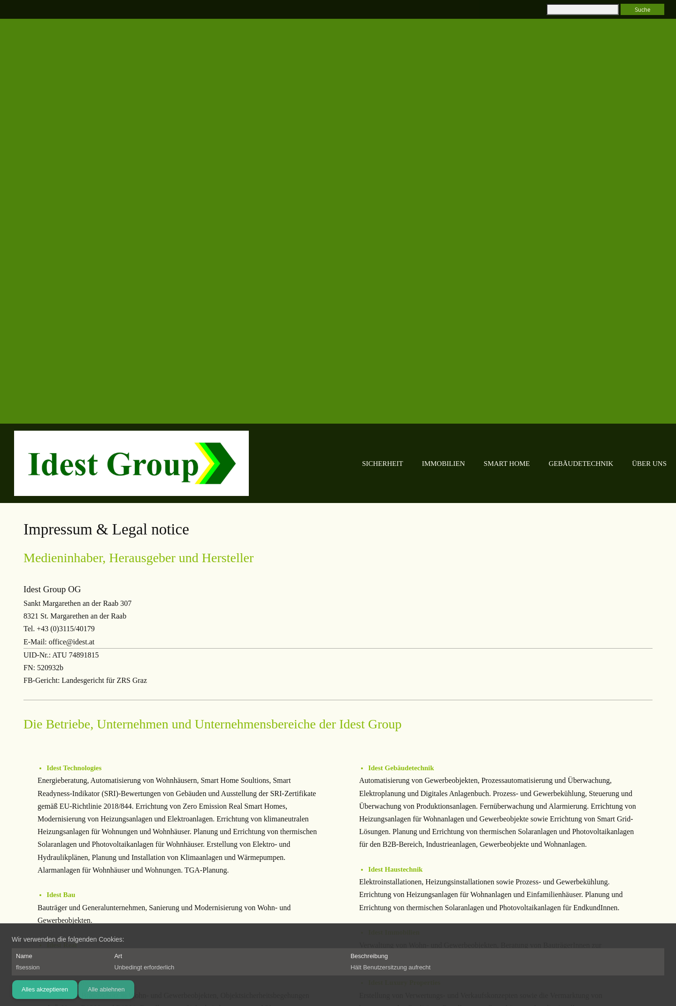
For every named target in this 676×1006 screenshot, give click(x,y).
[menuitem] (340, 464)
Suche (642, 9)
